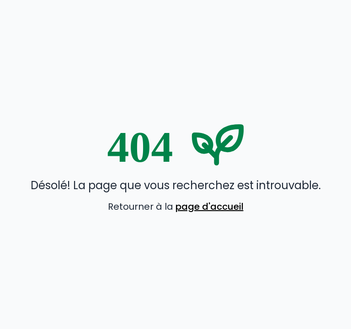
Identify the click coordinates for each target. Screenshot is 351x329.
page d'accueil (210, 206)
